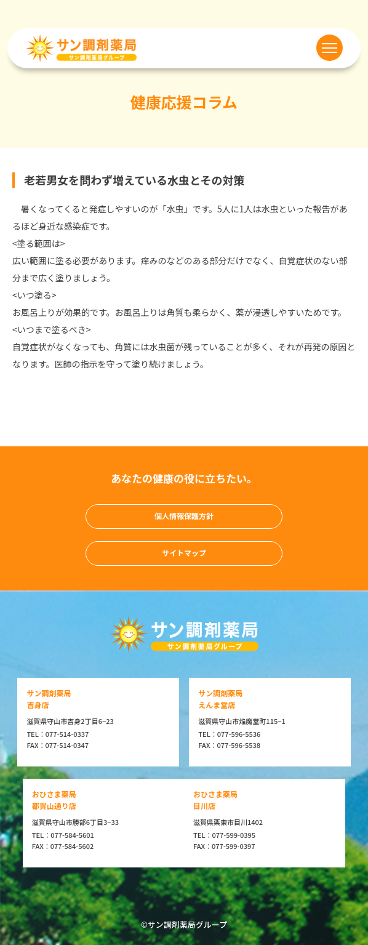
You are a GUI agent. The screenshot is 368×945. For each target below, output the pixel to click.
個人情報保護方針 (184, 515)
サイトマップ (184, 552)
